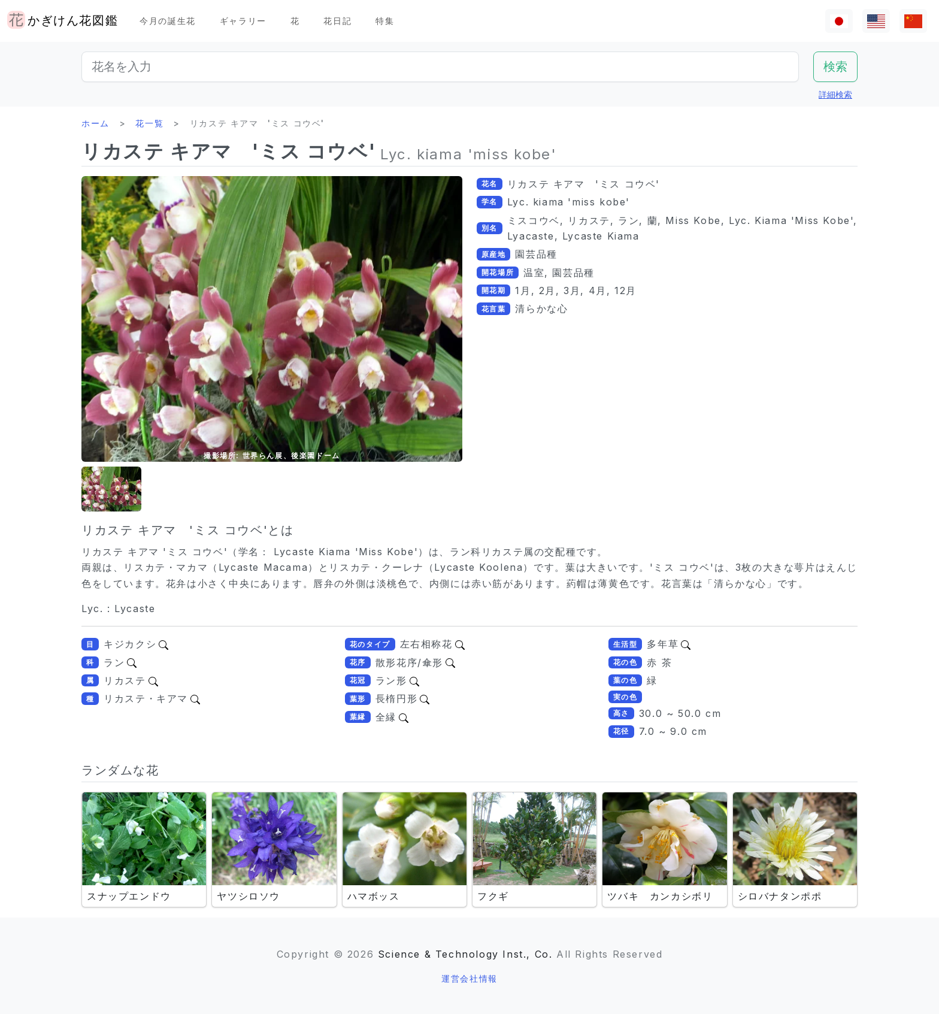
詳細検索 (835, 94)
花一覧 (149, 123)
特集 (384, 21)
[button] (111, 489)
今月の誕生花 (168, 21)
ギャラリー (243, 21)
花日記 (337, 21)
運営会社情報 (469, 978)
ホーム (95, 123)
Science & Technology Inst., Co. (465, 954)
